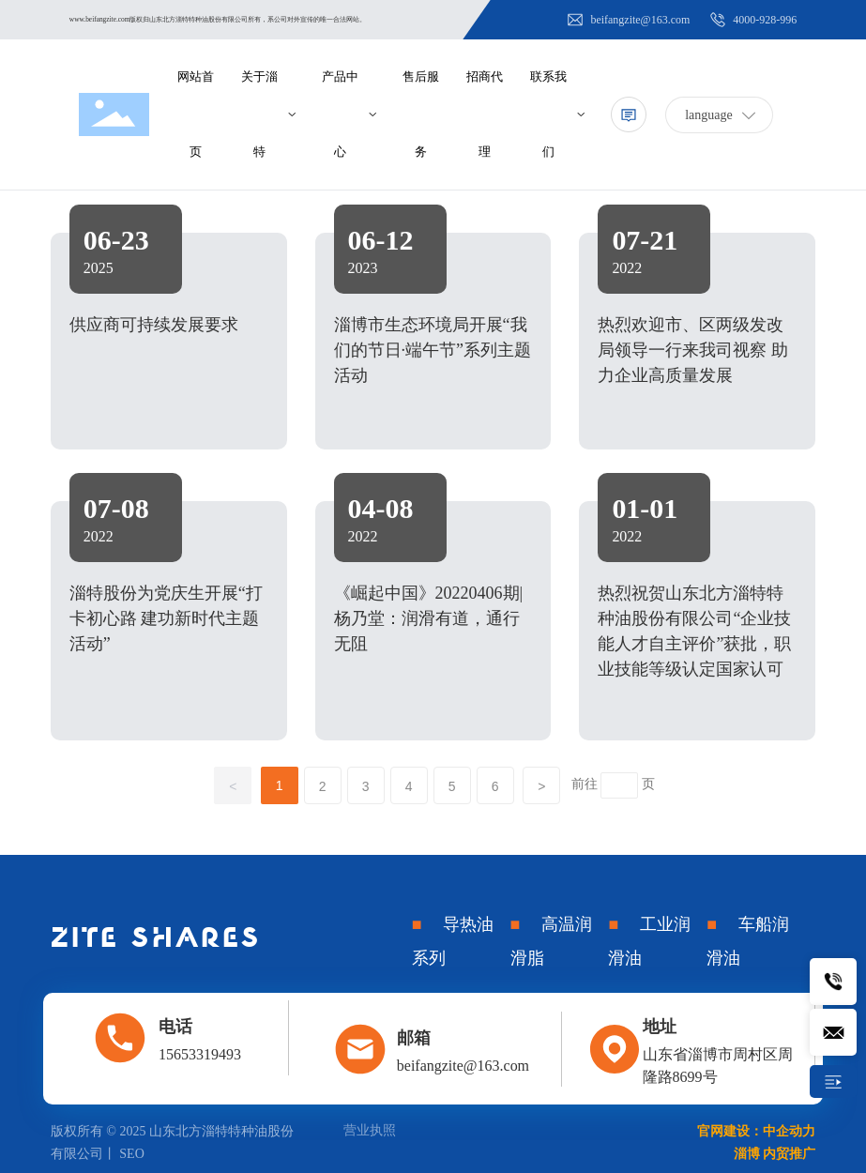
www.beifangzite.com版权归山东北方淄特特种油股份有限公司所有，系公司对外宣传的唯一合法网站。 (218, 19)
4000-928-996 (752, 19)
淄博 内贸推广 (775, 1154)
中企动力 (789, 1131)
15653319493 (200, 1054)
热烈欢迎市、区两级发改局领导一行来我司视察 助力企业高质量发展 (693, 350)
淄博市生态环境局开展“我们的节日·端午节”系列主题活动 (432, 350)
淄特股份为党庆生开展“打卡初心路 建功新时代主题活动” (166, 618)
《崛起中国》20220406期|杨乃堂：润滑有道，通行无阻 (429, 618)
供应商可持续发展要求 (153, 324)
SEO (131, 1154)
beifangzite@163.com (628, 19)
